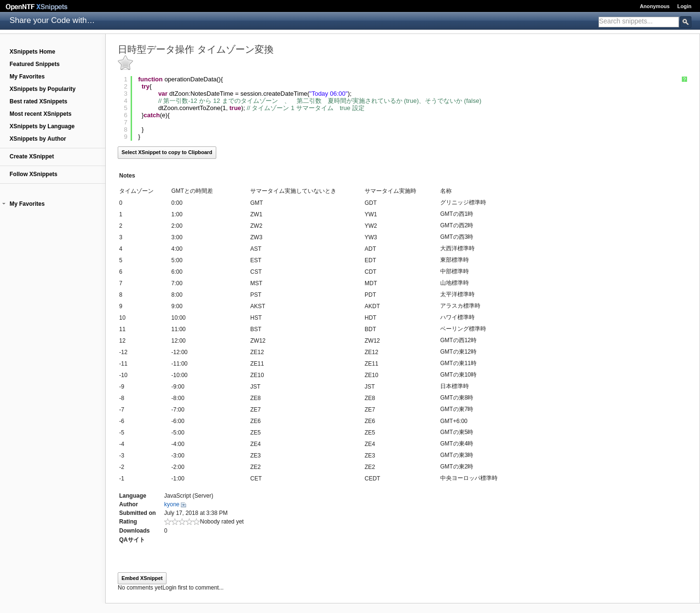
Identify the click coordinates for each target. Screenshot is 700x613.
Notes (127, 175)
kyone (171, 504)
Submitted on (137, 513)
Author (128, 504)
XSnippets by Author (38, 138)
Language (132, 495)
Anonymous (654, 6)
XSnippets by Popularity (43, 89)
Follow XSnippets (33, 174)
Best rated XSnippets (38, 101)
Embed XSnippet (142, 578)
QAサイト (132, 539)
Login (684, 6)
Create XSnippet (32, 156)
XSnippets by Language (42, 126)
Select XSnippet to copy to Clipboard (167, 152)
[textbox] (638, 21)
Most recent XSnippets (40, 114)
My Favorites (27, 76)
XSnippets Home (32, 51)
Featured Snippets (35, 64)
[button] (4, 204)
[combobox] (639, 22)
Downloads (134, 530)
